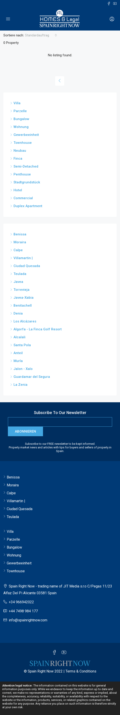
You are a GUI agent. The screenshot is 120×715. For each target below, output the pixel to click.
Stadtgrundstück (27, 182)
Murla (18, 361)
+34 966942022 (21, 602)
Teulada (20, 274)
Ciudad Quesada (27, 266)
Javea (18, 282)
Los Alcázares (25, 321)
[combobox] (41, 35)
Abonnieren (25, 431)
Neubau (20, 151)
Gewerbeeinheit (26, 135)
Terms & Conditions (81, 671)
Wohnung (21, 127)
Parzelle (20, 111)
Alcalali (19, 337)
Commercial (23, 198)
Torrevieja (21, 290)
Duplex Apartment (28, 206)
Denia (18, 313)
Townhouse (23, 143)
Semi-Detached (26, 166)
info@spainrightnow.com (28, 620)
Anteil (18, 353)
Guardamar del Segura (32, 377)
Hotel (18, 190)
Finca (18, 158)
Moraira (20, 242)
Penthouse (22, 174)
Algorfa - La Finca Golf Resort (38, 329)
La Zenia (20, 385)
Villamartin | (23, 258)
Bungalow (21, 119)
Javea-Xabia (24, 298)
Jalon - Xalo (23, 369)
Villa (17, 103)
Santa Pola (22, 345)
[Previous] (59, 81)
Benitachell (23, 305)
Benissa (20, 234)
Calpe (18, 250)
